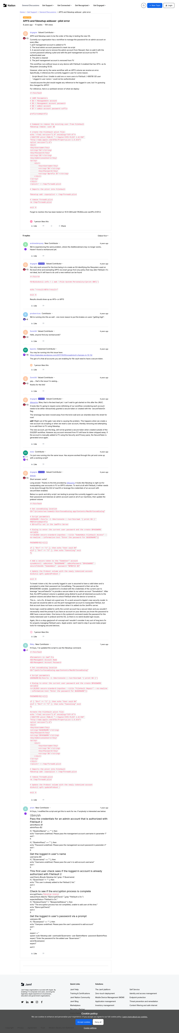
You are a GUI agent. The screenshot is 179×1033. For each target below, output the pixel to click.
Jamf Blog (74, 1001)
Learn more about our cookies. (135, 1017)
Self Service (135, 989)
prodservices (35, 313)
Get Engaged (99, 5)
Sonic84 (33, 331)
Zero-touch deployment (105, 993)
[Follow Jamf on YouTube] (32, 1002)
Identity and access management (143, 993)
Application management (105, 1001)
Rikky (32, 644)
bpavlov (33, 349)
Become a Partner (77, 1009)
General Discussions (30, 5)
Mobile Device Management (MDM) (109, 997)
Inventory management (104, 1005)
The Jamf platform (103, 989)
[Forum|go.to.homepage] (9, 5)
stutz (32, 452)
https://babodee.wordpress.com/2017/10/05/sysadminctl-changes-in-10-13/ (61, 355)
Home (22, 12)
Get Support (48, 5)
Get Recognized (82, 5)
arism (32, 808)
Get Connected (64, 5)
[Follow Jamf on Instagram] (37, 1002)
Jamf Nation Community (80, 997)
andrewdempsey (37, 243)
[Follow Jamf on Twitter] (22, 1002)
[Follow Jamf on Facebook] (42, 1002)
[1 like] (39, 221)
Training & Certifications (80, 993)
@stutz (33, 476)
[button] (154, 5)
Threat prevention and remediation (144, 1001)
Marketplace (75, 1005)
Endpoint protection (138, 997)
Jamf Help (74, 989)
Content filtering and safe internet (143, 1005)
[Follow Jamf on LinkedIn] (27, 1002)
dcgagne (33, 32)
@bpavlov (34, 402)
